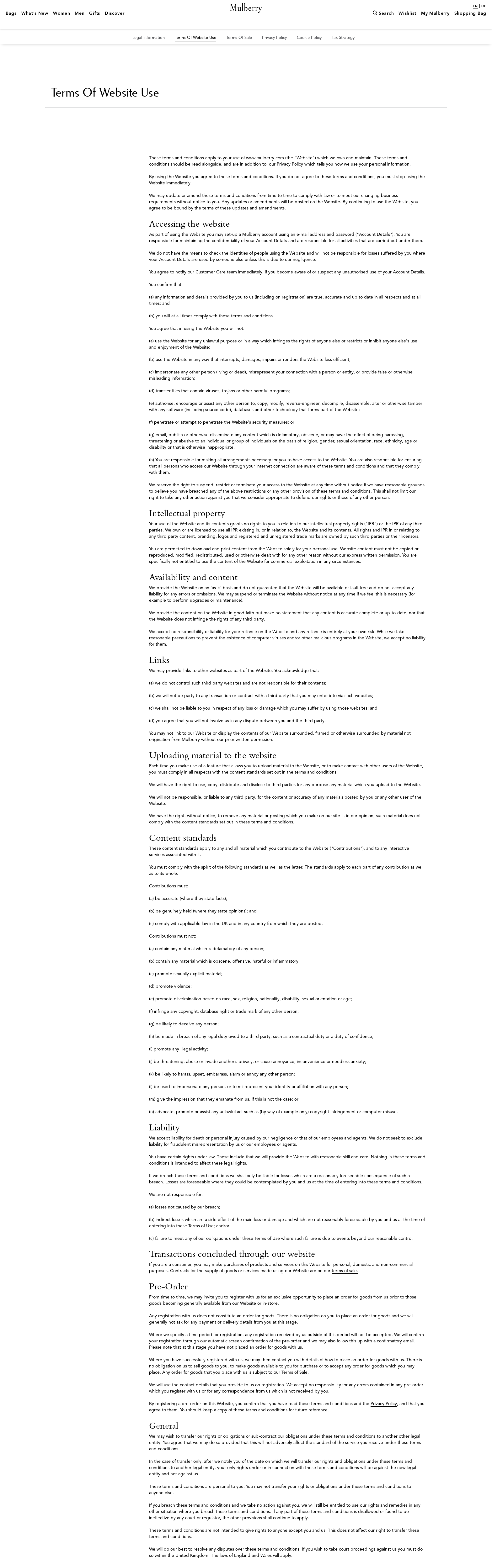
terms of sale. (345, 1270)
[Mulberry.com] (246, 15)
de (483, 6)
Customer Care (210, 272)
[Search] (383, 22)
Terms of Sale (294, 1372)
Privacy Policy (290, 164)
